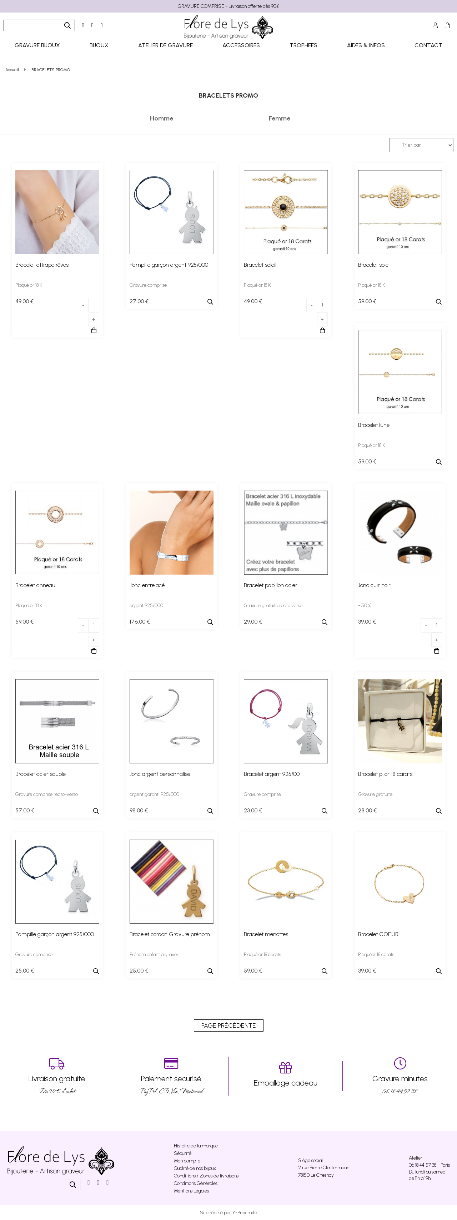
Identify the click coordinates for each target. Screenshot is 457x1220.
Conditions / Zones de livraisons (206, 1176)
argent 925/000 (146, 605)
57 (24, 810)
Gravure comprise (148, 285)
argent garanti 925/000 (154, 794)
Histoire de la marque (196, 1146)
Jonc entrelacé (147, 585)
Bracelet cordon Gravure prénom (170, 934)
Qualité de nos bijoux (195, 1168)
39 (367, 621)
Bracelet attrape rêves (42, 264)
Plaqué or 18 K (28, 285)
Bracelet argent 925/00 (272, 774)
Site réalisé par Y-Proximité (228, 1213)
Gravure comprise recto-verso (46, 794)
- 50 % (364, 605)
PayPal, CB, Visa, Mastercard (171, 1076)
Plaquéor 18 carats (376, 954)
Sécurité (182, 1153)
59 (367, 301)
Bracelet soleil (260, 264)
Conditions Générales (195, 1183)
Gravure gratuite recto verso (273, 605)
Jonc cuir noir (374, 585)
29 (253, 621)
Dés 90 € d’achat (57, 1076)
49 (24, 301)
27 (139, 301)
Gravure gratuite (375, 794)
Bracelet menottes (266, 934)
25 (24, 970)
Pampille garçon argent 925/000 (169, 264)
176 (140, 621)
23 (253, 810)
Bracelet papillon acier (270, 585)
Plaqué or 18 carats (262, 954)
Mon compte (187, 1161)
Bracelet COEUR (378, 934)
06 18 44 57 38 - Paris (429, 1165)
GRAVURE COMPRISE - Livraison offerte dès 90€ (228, 6)
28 (367, 810)
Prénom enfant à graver (154, 954)
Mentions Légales (191, 1191)
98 (139, 810)
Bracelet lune (374, 425)
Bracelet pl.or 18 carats (385, 774)
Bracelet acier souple (40, 774)
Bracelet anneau (35, 585)
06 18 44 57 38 (400, 1076)
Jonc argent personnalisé (160, 774)
